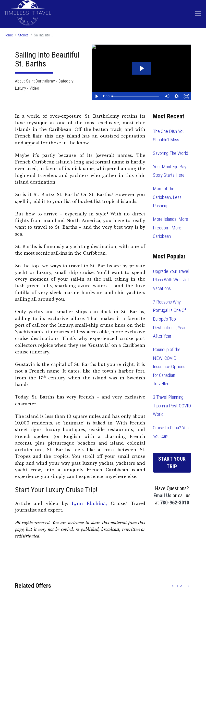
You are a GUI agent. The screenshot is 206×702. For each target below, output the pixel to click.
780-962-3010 (174, 503)
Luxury (20, 88)
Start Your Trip (172, 463)
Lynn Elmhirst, (89, 503)
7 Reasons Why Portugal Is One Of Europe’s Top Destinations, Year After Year (169, 319)
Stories (23, 35)
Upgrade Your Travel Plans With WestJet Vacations (171, 279)
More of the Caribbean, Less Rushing (167, 197)
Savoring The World (170, 153)
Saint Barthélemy (40, 81)
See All (179, 586)
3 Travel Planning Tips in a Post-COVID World (172, 405)
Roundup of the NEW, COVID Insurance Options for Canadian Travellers (169, 367)
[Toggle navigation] (198, 13)
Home (8, 35)
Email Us (162, 495)
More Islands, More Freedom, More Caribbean (170, 227)
